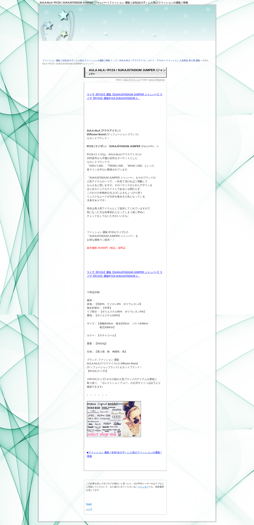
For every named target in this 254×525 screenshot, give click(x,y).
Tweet (89, 504)
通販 (198, 60)
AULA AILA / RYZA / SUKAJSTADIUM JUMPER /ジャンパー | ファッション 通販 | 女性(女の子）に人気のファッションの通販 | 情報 (114, 2)
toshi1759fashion (157, 80)
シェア (89, 509)
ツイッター (143, 487)
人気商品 (183, 60)
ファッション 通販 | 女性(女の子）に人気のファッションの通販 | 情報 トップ (79, 60)
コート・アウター (156, 60)
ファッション (172, 60)
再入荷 (192, 60)
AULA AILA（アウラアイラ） (133, 60)
